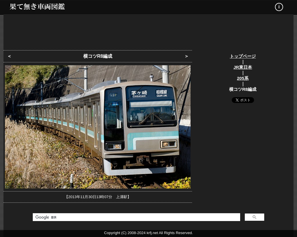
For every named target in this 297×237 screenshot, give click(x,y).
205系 (243, 78)
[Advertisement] (148, 30)
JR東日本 (242, 67)
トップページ (243, 56)
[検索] (135, 217)
